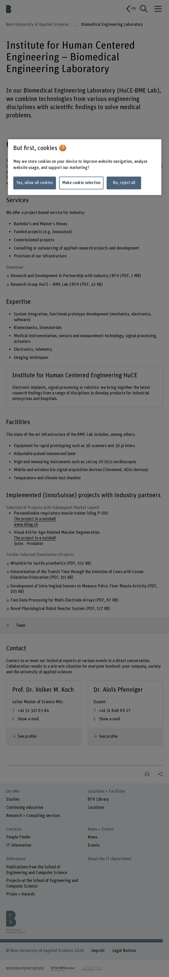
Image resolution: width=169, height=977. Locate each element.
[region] (84, 167)
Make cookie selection (81, 183)
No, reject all (124, 183)
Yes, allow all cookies (34, 183)
